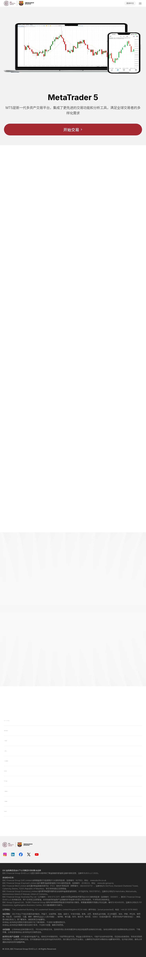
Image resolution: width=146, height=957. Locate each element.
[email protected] (105, 909)
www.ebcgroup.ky (105, 883)
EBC (12, 949)
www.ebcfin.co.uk (98, 880)
